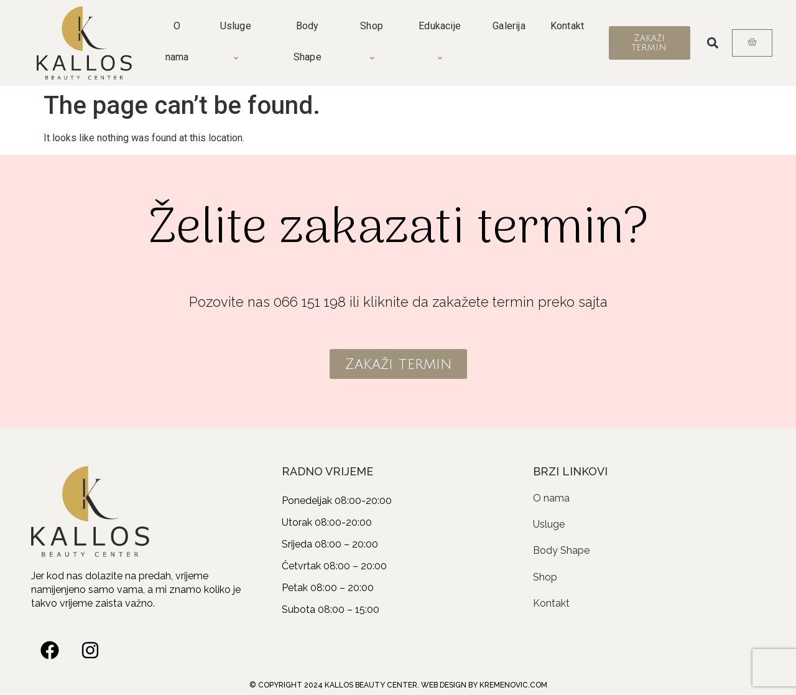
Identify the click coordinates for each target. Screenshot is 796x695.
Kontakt (567, 26)
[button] (713, 43)
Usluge (237, 42)
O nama (177, 41)
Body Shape (308, 41)
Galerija (509, 26)
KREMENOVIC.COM (513, 685)
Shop (373, 42)
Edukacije (442, 42)
